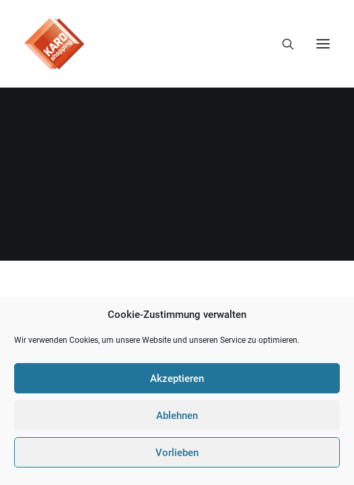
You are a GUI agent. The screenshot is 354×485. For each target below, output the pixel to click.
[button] (323, 44)
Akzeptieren (177, 379)
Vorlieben (177, 453)
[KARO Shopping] (54, 43)
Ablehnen (177, 416)
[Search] (282, 44)
